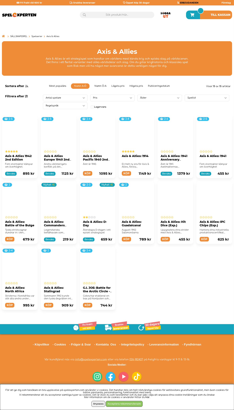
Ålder (143, 98)
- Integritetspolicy (131, 344)
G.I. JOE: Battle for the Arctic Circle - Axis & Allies (97, 291)
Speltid (191, 98)
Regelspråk (52, 105)
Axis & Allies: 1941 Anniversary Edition (174, 159)
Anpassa (98, 404)
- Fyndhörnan (191, 344)
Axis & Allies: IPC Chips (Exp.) (212, 223)
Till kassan (220, 15)
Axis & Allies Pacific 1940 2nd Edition (95, 159)
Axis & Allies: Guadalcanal (131, 223)
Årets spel (218, 28)
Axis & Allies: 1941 (213, 156)
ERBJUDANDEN (189, 2)
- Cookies (59, 344)
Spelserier (36, 36)
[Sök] (117, 15)
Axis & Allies (53, 36)
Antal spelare (53, 98)
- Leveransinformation (163, 344)
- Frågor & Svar (80, 344)
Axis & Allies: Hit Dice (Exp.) (173, 223)
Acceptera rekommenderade (124, 404)
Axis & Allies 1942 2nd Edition (18, 157)
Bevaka (11, 173)
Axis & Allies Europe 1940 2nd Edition (57, 159)
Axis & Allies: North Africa (15, 289)
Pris (95, 98)
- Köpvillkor (41, 344)
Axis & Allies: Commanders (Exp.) (54, 225)
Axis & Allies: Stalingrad (54, 289)
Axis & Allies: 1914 (135, 156)
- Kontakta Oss (105, 344)
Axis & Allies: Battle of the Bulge (19, 223)
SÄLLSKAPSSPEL (18, 36)
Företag (226, 2)
